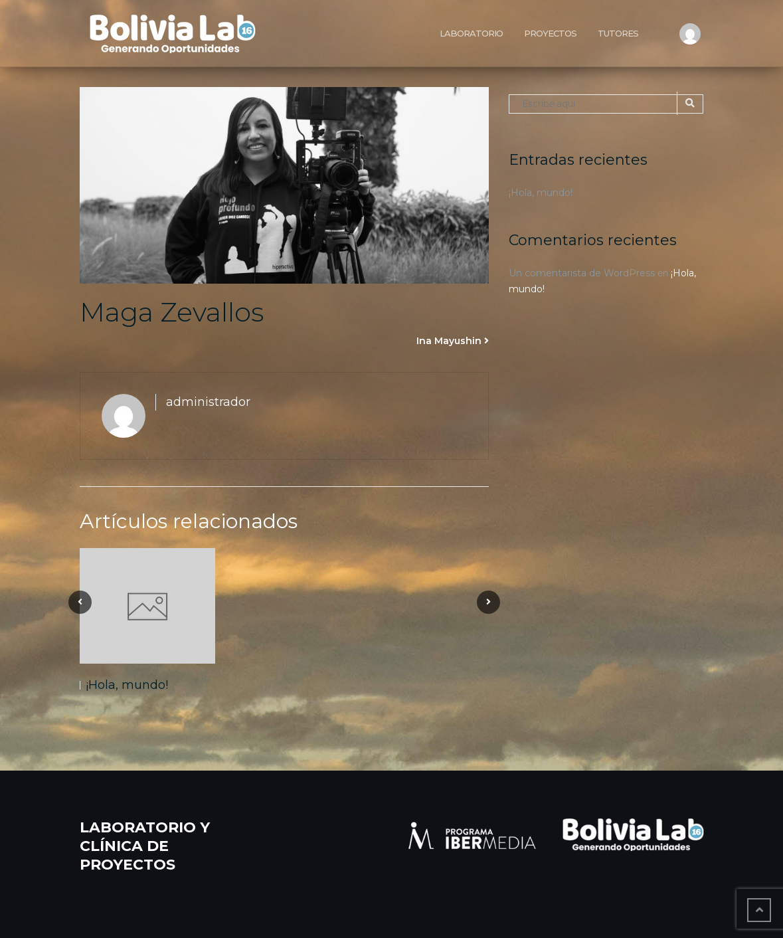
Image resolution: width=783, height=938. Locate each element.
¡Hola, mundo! (127, 685)
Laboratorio (471, 33)
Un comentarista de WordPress (582, 273)
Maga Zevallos (172, 312)
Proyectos (550, 33)
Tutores (618, 33)
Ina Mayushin (448, 341)
